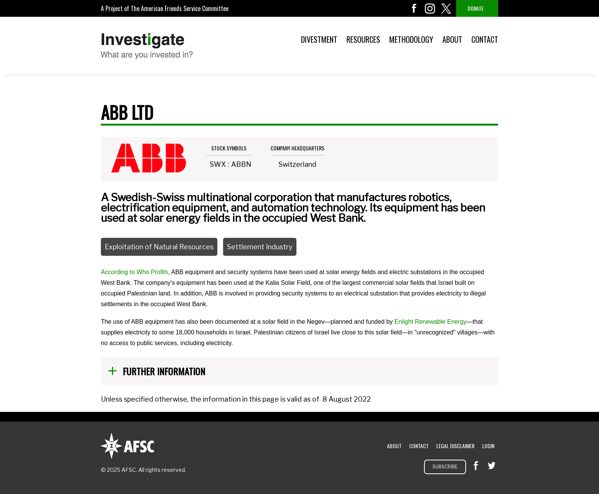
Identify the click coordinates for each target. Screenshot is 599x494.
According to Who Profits (134, 272)
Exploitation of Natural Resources (159, 247)
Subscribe (445, 467)
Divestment (319, 39)
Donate (476, 8)
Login (488, 446)
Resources (363, 39)
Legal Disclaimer (455, 446)
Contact (484, 39)
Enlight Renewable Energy (431, 321)
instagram (430, 8)
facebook (414, 8)
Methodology (411, 39)
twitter (446, 8)
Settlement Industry (260, 247)
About (452, 39)
